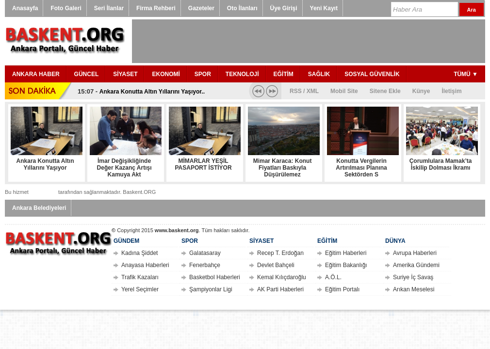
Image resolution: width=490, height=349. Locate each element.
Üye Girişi (283, 8)
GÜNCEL (86, 74)
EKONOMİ (166, 74)
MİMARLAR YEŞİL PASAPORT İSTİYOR (203, 164)
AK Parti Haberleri (280, 289)
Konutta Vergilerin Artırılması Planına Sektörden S (361, 168)
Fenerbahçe (204, 265)
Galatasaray (205, 253)
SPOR (203, 74)
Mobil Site (344, 91)
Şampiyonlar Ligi (210, 289)
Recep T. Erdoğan (280, 253)
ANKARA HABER (36, 74)
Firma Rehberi (156, 8)
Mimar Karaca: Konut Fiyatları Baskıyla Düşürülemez (282, 168)
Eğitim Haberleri (345, 253)
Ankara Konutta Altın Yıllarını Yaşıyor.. (152, 91)
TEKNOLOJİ (242, 74)
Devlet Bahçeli (275, 265)
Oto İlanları (242, 8)
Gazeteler (201, 8)
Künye (421, 91)
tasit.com (43, 191)
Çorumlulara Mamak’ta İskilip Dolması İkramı (440, 164)
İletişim (451, 91)
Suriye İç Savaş (413, 277)
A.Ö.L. (333, 277)
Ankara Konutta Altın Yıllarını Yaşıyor (45, 164)
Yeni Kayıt (324, 8)
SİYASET (125, 74)
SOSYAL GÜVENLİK (371, 74)
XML (313, 91)
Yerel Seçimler (140, 289)
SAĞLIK (319, 74)
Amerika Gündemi (416, 265)
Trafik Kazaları (140, 277)
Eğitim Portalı (342, 289)
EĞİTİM (284, 74)
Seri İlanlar (109, 8)
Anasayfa (25, 8)
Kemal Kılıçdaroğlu (281, 277)
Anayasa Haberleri (145, 265)
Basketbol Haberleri (214, 277)
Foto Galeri (65, 8)
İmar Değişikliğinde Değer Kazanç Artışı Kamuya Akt (124, 168)
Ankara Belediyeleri (39, 208)
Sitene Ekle (385, 91)
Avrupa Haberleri (415, 253)
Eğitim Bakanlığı (346, 265)
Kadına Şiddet (139, 253)
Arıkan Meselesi (413, 289)
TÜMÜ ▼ (466, 74)
